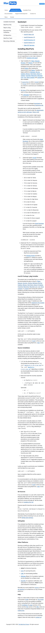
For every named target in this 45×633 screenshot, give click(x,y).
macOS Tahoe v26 (29, 34)
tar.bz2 (37, 82)
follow (26, 68)
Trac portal (40, 599)
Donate (12, 17)
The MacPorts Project (23, 624)
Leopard (39, 77)
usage (30, 605)
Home (6, 10)
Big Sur (38, 72)
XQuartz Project (30, 255)
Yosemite (28, 75)
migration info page (31, 58)
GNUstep (23, 576)
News (6, 17)
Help (38, 343)
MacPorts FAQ (7, 24)
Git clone (23, 90)
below (33, 70)
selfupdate (26, 95)
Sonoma (23, 63)
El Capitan (40, 285)
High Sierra (33, 74)
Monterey (32, 72)
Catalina (23, 74)
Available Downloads (9, 22)
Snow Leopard (30, 77)
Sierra (38, 74)
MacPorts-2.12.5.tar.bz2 (32, 365)
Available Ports (27, 10)
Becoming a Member (9, 41)
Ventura (30, 63)
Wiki (37, 607)
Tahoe (32, 61)
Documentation (8, 13)
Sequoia (37, 61)
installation (25, 605)
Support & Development (21, 13)
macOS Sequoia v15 (29, 37)
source (36, 587)
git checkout (21, 589)
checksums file (39, 105)
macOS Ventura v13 (29, 42)
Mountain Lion (33, 287)
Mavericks (34, 75)
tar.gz (24, 84)
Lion (25, 77)
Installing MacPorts (15, 10)
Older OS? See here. (29, 45)
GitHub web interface (27, 517)
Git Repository (7, 35)
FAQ (27, 607)
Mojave (28, 74)
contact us (38, 617)
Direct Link (36, 112)
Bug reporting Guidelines (7, 31)
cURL (22, 573)
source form (25, 82)
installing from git (28, 502)
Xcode (34, 157)
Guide (33, 341)
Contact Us (33, 13)
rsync (22, 571)
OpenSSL (23, 581)
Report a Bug (7, 27)
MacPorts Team (8, 38)
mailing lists (21, 610)
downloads (37, 103)
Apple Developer (39, 223)
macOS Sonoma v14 (29, 40)
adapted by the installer (38, 303)
